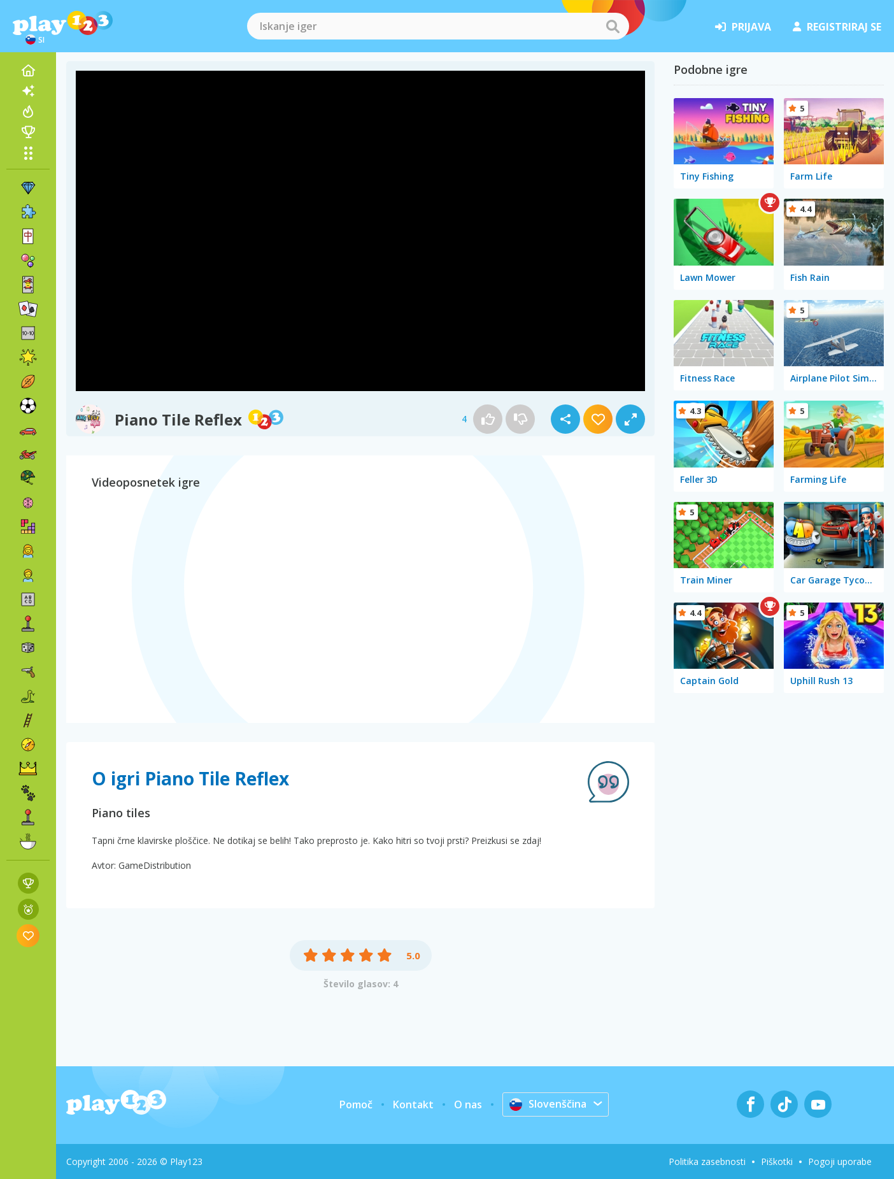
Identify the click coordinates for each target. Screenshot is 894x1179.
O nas (468, 1104)
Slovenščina (547, 1104)
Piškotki (777, 1161)
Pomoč (355, 1104)
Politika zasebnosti (707, 1161)
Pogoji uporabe (840, 1161)
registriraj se (837, 27)
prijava (743, 27)
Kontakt (413, 1104)
